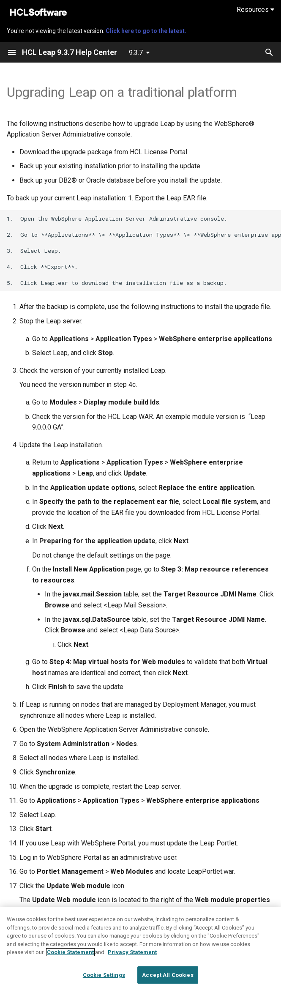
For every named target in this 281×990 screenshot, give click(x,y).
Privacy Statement (132, 957)
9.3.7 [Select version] (136, 53)
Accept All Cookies (167, 980)
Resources (255, 9)
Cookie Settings (104, 980)
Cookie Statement (70, 957)
